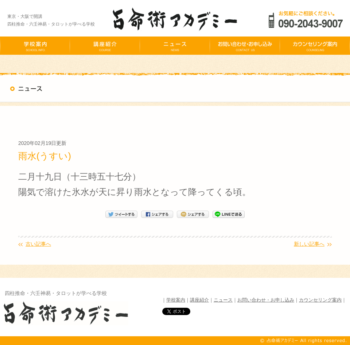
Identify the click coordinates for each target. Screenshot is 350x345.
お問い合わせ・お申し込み (265, 300)
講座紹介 (199, 300)
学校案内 (175, 300)
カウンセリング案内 (320, 300)
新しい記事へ (309, 244)
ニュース (223, 300)
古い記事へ (38, 244)
